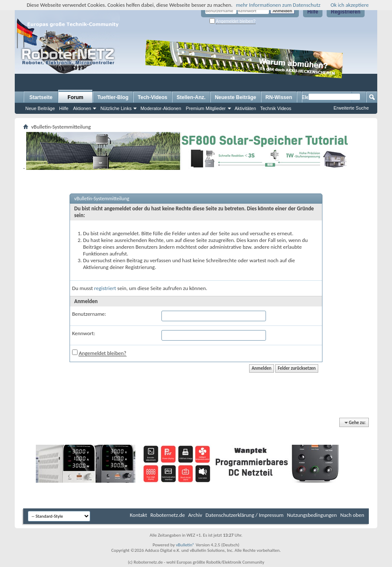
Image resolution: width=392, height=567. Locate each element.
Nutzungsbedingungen (312, 515)
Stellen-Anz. (191, 97)
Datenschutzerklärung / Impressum (245, 515)
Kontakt (138, 515)
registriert (105, 288)
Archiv (195, 515)
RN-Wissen (279, 97)
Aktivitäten (245, 108)
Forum (75, 97)
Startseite (41, 97)
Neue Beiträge (40, 108)
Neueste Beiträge (235, 97)
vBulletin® (185, 545)
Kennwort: (83, 333)
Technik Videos (275, 108)
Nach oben (352, 515)
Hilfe (312, 12)
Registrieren (345, 12)
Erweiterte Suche (351, 107)
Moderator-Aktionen (160, 108)
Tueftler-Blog (113, 97)
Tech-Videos (152, 97)
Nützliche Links (116, 108)
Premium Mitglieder (206, 108)
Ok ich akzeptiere (349, 5)
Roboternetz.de (167, 515)
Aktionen (82, 108)
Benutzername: (89, 314)
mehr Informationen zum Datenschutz (278, 5)
